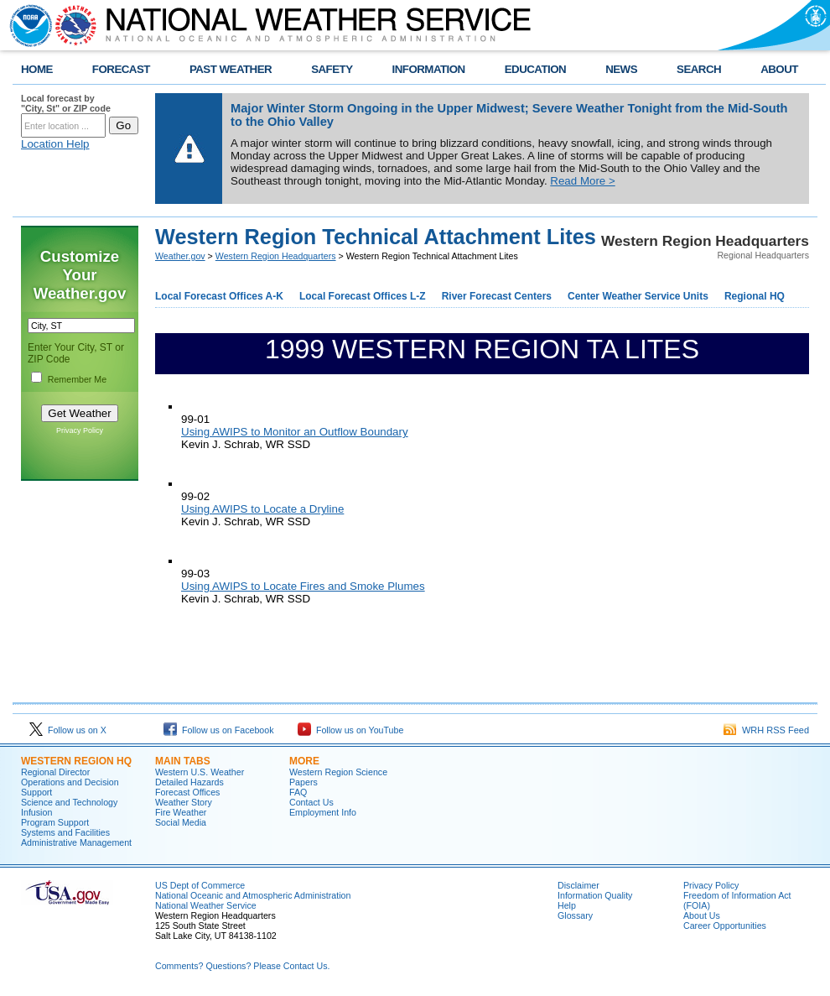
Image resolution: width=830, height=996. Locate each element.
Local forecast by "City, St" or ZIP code (66, 103)
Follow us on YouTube (350, 730)
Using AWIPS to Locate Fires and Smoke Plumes (303, 586)
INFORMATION (428, 69)
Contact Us (311, 802)
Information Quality (595, 895)
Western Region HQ (76, 761)
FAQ (298, 792)
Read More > (582, 181)
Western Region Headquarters (275, 256)
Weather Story (183, 802)
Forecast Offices (187, 792)
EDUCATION (535, 69)
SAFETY (331, 69)
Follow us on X (67, 730)
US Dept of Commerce (200, 885)
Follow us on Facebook (218, 730)
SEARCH (699, 69)
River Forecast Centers (497, 296)
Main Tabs (182, 761)
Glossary (575, 915)
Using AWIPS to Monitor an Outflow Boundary (294, 431)
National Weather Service (206, 905)
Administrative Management (76, 842)
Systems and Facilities (65, 832)
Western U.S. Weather (199, 772)
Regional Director (55, 772)
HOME (37, 69)
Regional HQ (754, 296)
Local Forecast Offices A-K (219, 296)
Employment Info (322, 812)
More (304, 761)
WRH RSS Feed (766, 730)
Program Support (55, 822)
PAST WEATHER (230, 69)
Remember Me (77, 379)
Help (567, 905)
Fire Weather (180, 812)
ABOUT (779, 69)
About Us (701, 915)
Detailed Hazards (189, 782)
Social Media (180, 822)
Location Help (55, 144)
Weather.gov (180, 256)
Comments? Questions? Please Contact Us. (242, 966)
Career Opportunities (724, 925)
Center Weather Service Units (638, 296)
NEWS (621, 69)
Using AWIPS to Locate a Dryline (262, 509)
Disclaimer (578, 885)
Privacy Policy (79, 430)
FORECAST (121, 69)
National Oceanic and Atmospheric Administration (252, 895)
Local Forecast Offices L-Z (362, 296)
